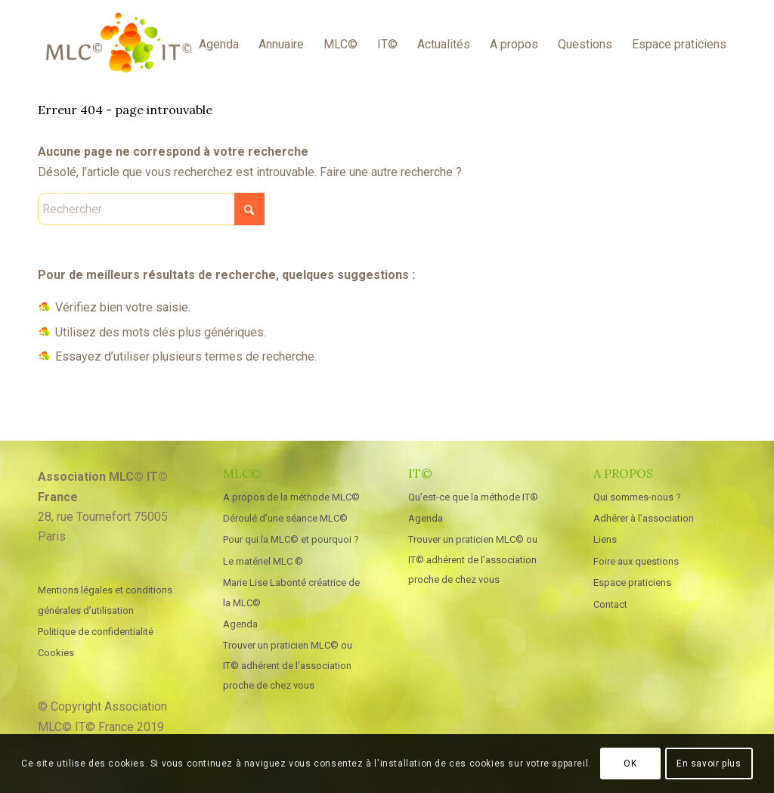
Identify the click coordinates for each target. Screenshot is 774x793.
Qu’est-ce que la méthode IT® (473, 497)
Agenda (240, 624)
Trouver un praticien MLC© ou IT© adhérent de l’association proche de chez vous (287, 665)
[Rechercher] (151, 209)
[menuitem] (219, 44)
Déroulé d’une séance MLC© (285, 518)
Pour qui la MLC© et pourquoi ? (291, 539)
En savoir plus (708, 763)
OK (630, 763)
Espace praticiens (632, 582)
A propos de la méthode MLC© (291, 497)
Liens (605, 539)
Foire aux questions (636, 561)
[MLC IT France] (118, 44)
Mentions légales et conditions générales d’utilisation (105, 599)
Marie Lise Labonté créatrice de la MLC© (291, 592)
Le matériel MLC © (263, 561)
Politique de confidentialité (95, 631)
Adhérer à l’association (643, 518)
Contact (610, 604)
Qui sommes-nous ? (637, 497)
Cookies (56, 652)
